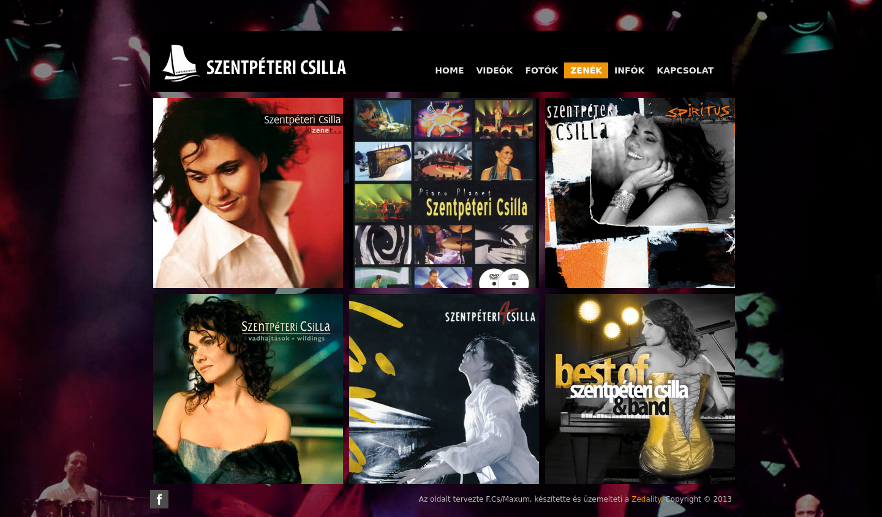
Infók (629, 70)
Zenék (586, 70)
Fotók (541, 70)
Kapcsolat (685, 70)
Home (449, 70)
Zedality (645, 499)
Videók (494, 70)
